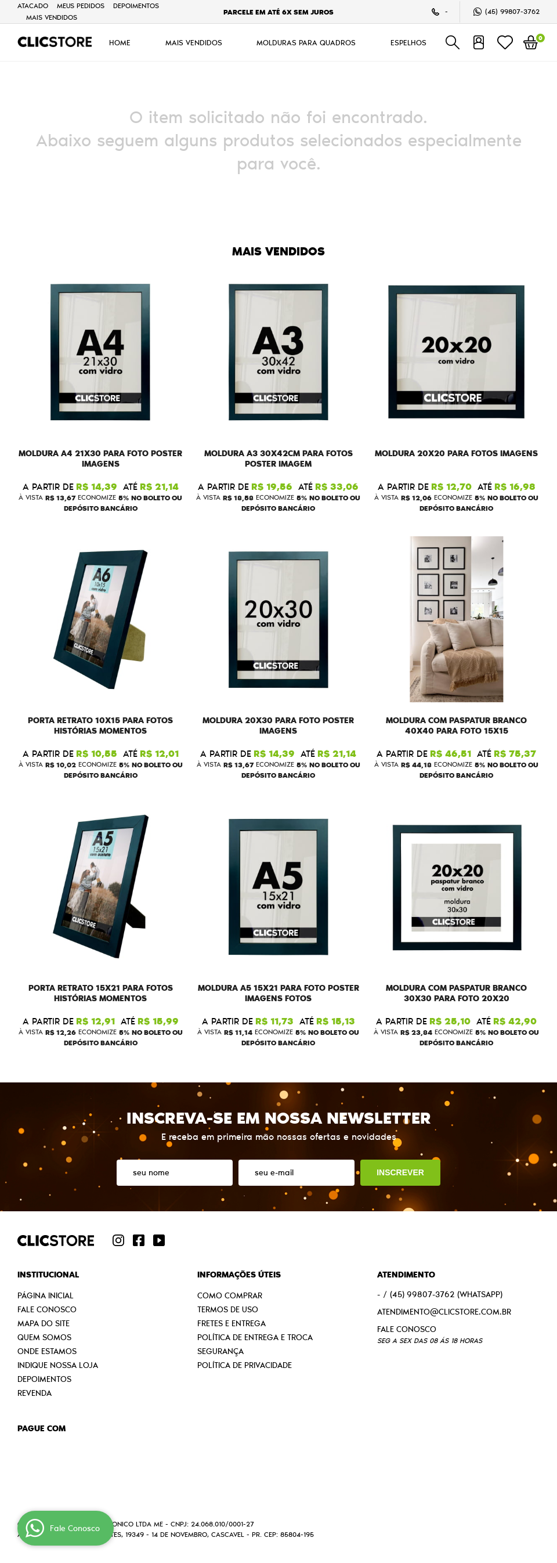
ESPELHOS (408, 42)
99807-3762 (512, 11)
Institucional (48, 1274)
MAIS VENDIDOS (51, 17)
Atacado (32, 5)
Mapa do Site (43, 1323)
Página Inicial (45, 1295)
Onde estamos (47, 1351)
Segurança (220, 1351)
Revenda (34, 1393)
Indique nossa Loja (57, 1365)
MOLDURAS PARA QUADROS (306, 42)
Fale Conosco (47, 1309)
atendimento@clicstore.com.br (444, 1311)
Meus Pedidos (80, 5)
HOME (120, 42)
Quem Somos (44, 1337)
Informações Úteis (239, 1274)
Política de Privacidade (244, 1365)
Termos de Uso (227, 1309)
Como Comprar (229, 1295)
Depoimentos (136, 5)
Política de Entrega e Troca (255, 1337)
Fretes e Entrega (231, 1323)
